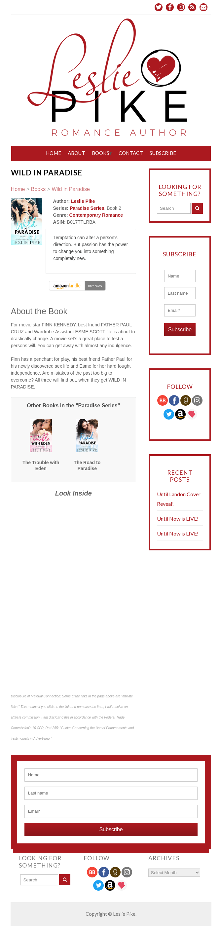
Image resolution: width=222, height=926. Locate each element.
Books (100, 153)
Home (53, 153)
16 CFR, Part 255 (45, 728)
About (76, 153)
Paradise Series (87, 208)
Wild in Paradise (71, 189)
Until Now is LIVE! (178, 518)
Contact (131, 153)
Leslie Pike (83, 201)
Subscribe (163, 153)
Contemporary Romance (96, 215)
